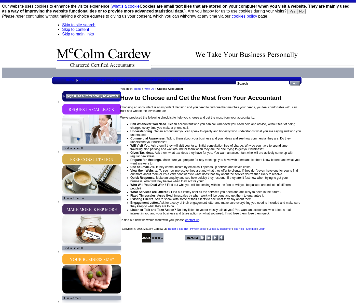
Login (262, 228)
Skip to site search (78, 25)
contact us (192, 220)
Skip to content (75, 29)
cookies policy (244, 16)
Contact (183, 79)
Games (168, 79)
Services (100, 79)
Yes (292, 11)
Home (70, 79)
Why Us (84, 79)
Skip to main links (78, 34)
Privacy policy (198, 228)
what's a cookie (126, 6)
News (134, 79)
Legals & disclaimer (220, 228)
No (301, 11)
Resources (118, 79)
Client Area (151, 79)
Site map (251, 228)
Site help (239, 228)
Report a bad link (178, 228)
